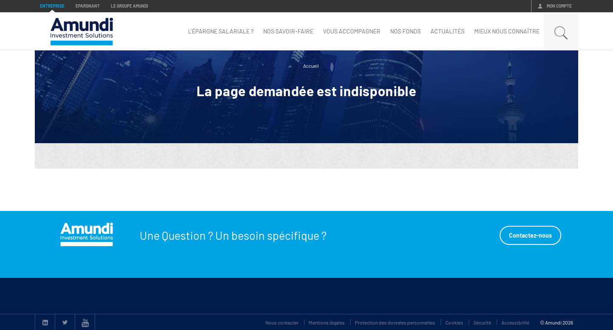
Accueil (311, 66)
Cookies (454, 322)
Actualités (447, 31)
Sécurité (482, 322)
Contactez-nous (530, 235)
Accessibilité (515, 322)
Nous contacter (281, 322)
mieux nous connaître (507, 31)
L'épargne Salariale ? (220, 31)
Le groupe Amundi (129, 5)
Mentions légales (327, 322)
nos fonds (405, 31)
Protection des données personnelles (395, 322)
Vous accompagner (351, 31)
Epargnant (88, 5)
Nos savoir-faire (288, 31)
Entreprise (52, 5)
